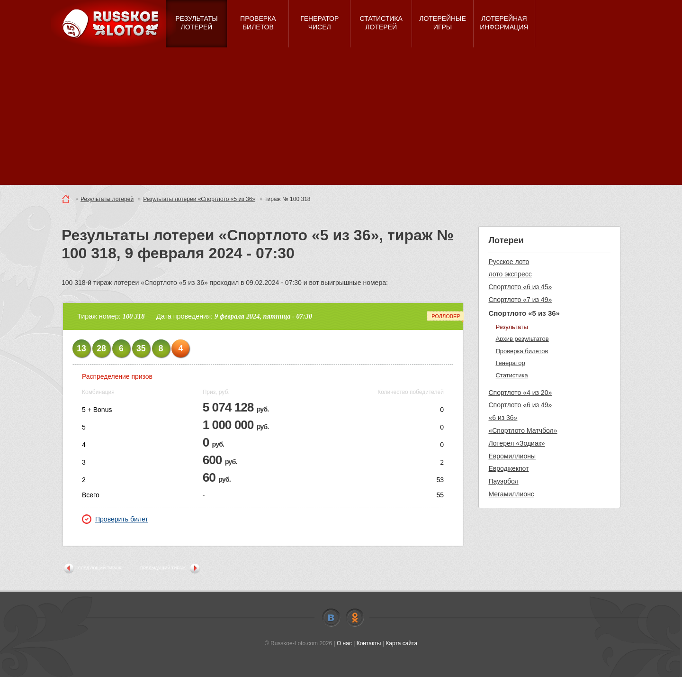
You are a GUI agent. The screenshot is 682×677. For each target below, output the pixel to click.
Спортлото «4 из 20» (520, 392)
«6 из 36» (502, 417)
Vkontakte (331, 617)
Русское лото (508, 261)
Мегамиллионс (511, 494)
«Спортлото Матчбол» (522, 430)
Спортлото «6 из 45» (520, 287)
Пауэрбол (503, 481)
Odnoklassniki (354, 617)
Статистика (511, 375)
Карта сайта (401, 643)
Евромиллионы (512, 456)
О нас (344, 643)
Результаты (511, 326)
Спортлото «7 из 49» (520, 299)
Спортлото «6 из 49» (520, 405)
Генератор (510, 362)
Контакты (369, 643)
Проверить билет (115, 519)
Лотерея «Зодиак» (516, 443)
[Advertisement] (341, 118)
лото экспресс (509, 274)
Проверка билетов (521, 351)
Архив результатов (521, 338)
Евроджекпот (508, 468)
